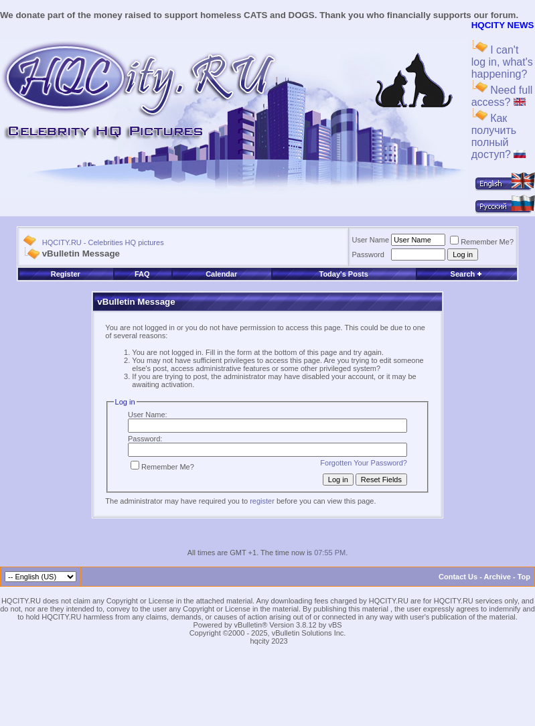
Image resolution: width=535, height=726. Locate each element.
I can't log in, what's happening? (502, 62)
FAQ (142, 274)
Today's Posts (343, 274)
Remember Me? (482, 242)
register (262, 501)
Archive (497, 577)
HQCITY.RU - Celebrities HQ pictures (103, 242)
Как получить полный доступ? (498, 136)
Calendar (221, 274)
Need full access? (502, 96)
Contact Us (458, 577)
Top (524, 577)
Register (65, 274)
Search (467, 274)
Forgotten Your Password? (363, 463)
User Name (371, 240)
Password (368, 254)
